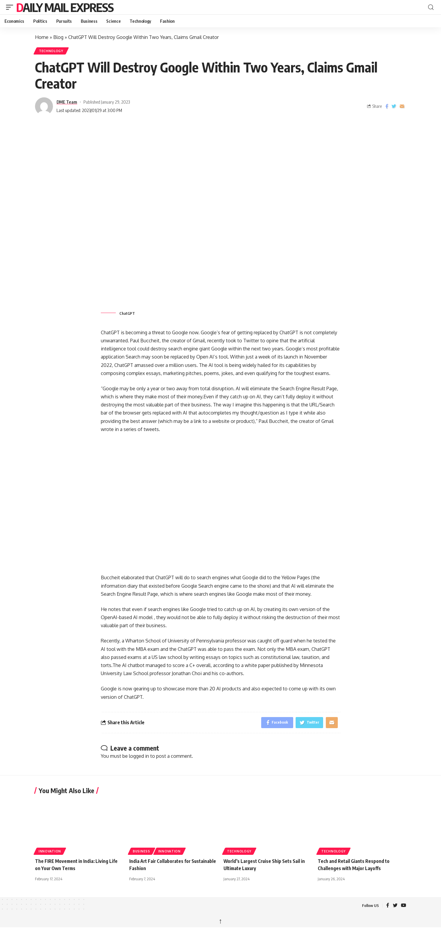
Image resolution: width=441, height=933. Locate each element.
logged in (139, 758)
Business (141, 853)
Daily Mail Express (64, 7)
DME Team (67, 103)
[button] (11, 7)
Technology (52, 51)
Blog (58, 37)
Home (41, 37)
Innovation (50, 853)
